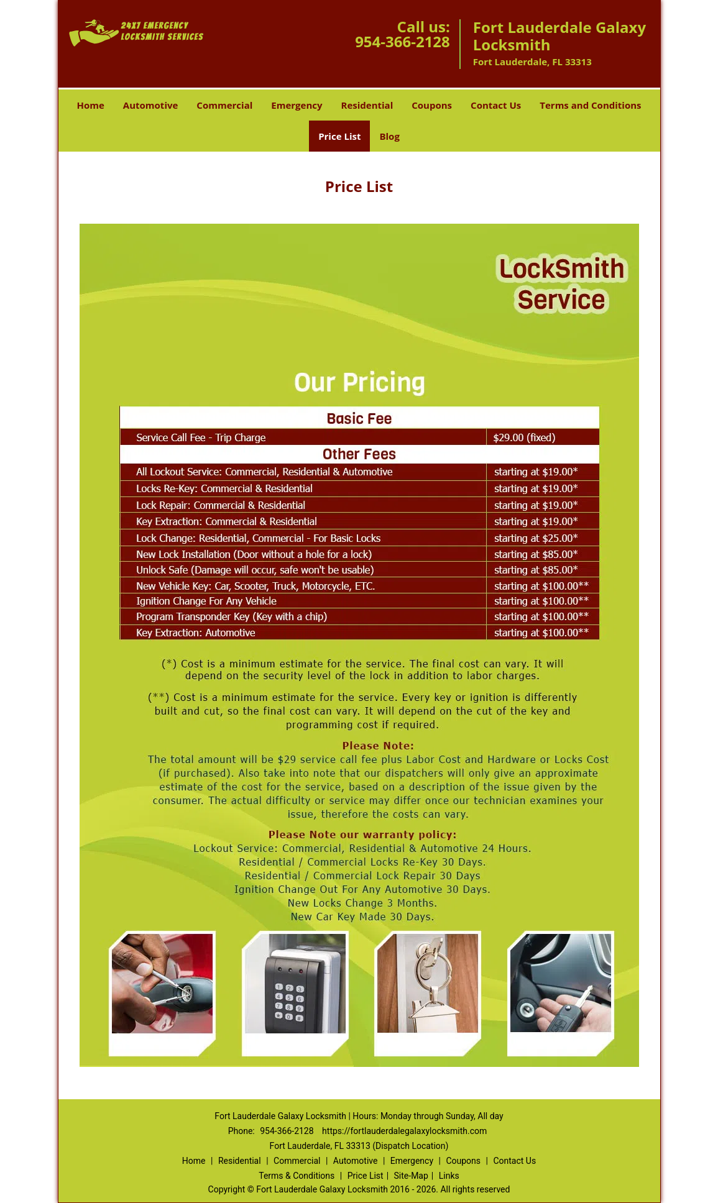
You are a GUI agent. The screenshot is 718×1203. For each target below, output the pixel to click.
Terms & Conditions (296, 1176)
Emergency (296, 105)
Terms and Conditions (590, 105)
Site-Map (411, 1176)
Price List (339, 136)
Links (449, 1176)
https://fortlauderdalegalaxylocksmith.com (404, 1131)
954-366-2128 (402, 41)
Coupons (432, 105)
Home (90, 105)
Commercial (224, 105)
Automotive (150, 105)
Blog (389, 136)
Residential (367, 105)
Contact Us (496, 105)
